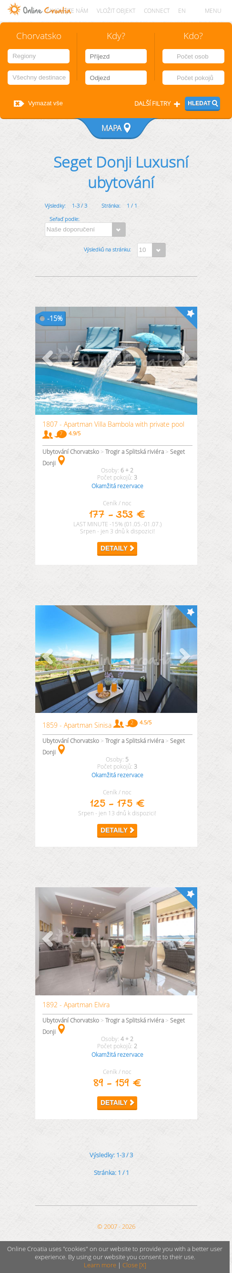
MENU (213, 10)
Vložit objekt (116, 10)
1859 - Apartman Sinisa (76, 725)
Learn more (100, 1265)
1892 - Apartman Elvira (76, 1004)
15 (53, 318)
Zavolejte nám (67, 10)
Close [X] (134, 1265)
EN (182, 10)
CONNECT (157, 10)
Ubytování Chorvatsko (70, 451)
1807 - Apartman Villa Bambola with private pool (113, 424)
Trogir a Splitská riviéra (134, 451)
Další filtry (152, 104)
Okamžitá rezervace (117, 486)
